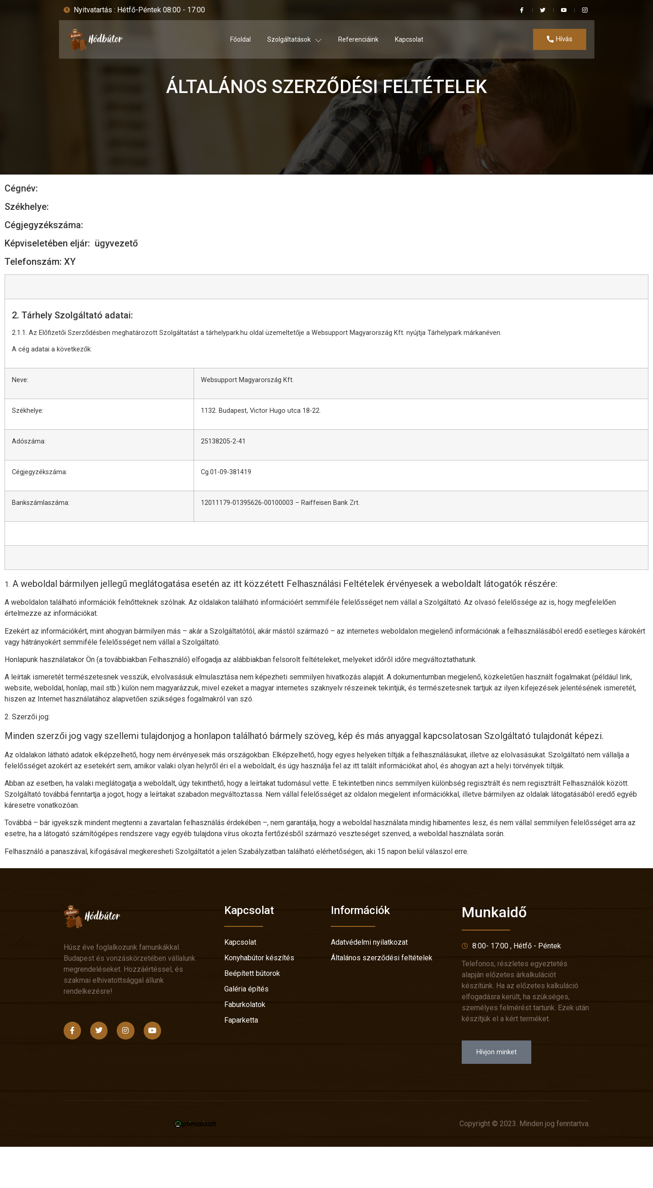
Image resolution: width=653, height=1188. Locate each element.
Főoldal (240, 39)
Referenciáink (358, 39)
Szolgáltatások (294, 40)
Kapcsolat (409, 39)
